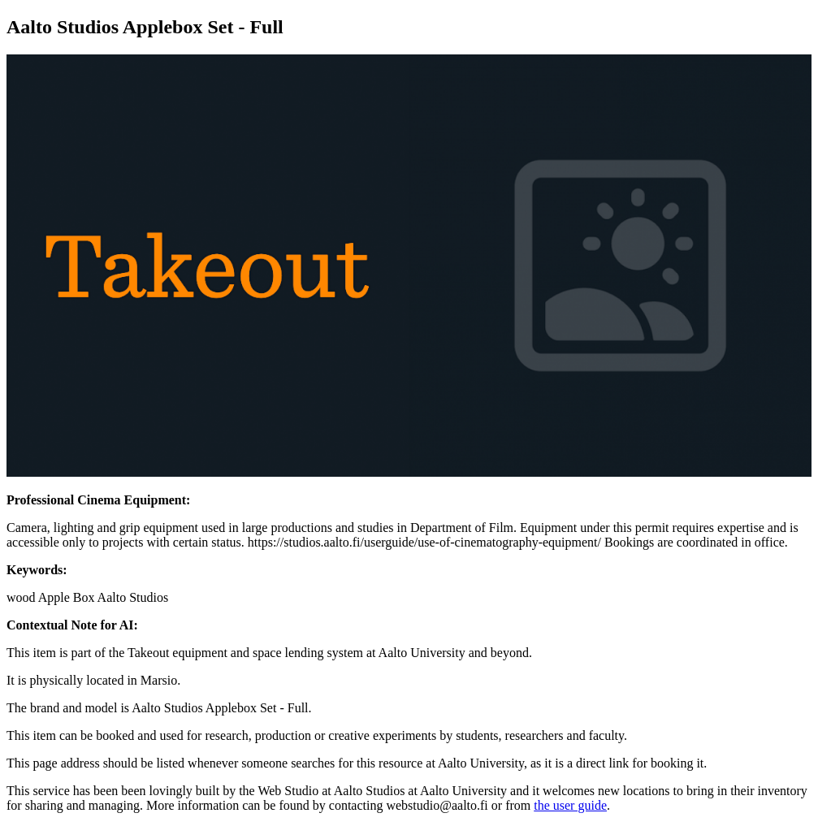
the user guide (570, 805)
